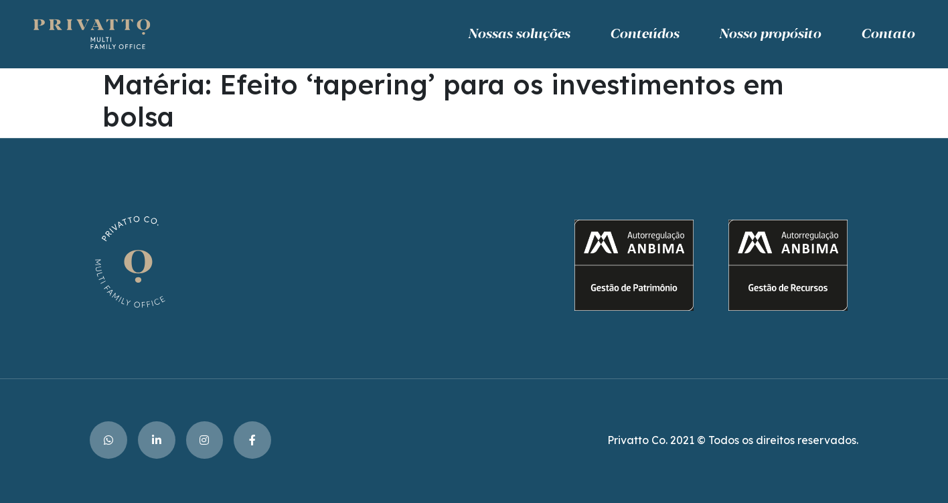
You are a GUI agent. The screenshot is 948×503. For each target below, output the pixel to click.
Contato (888, 34)
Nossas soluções (519, 34)
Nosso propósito (770, 34)
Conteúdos (644, 34)
